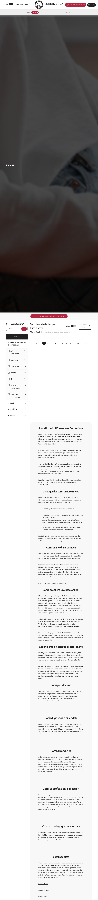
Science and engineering (15, 395)
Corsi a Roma (43, 884)
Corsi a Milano (43, 890)
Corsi (33, 12)
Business (14, 360)
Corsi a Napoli (43, 896)
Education (15, 366)
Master (68, 12)
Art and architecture (15, 352)
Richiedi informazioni (76, 5)
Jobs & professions (15, 386)
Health (13, 373)
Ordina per (85, 326)
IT (11, 379)
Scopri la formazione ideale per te (49, 316)
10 (78, 343)
